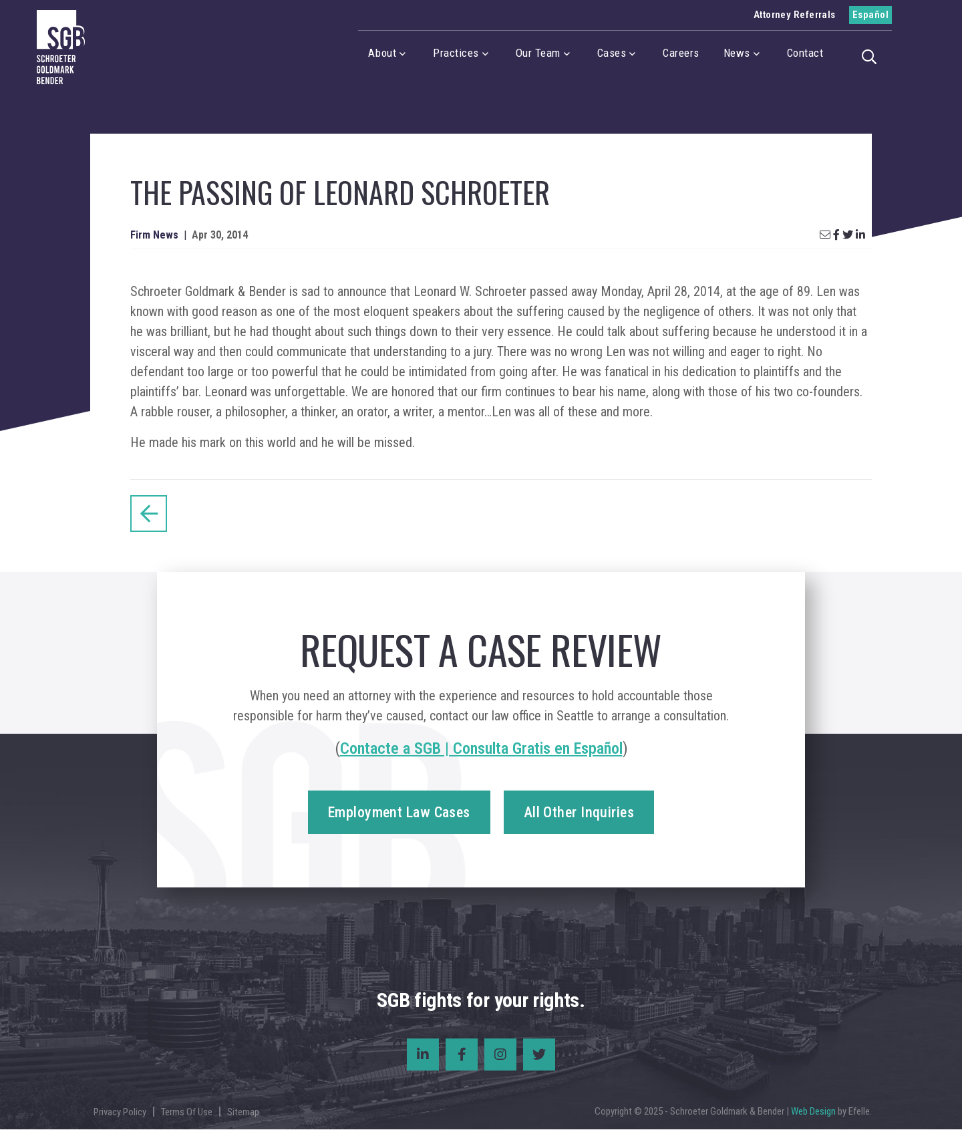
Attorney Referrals (795, 15)
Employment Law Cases (399, 813)
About (382, 52)
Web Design (813, 1112)
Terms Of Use (186, 1113)
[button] (873, 55)
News (737, 52)
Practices (456, 52)
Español (870, 15)
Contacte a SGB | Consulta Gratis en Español (481, 749)
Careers (681, 52)
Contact (805, 52)
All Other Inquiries (579, 813)
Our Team (538, 52)
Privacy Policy (120, 1113)
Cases (612, 52)
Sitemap (243, 1113)
